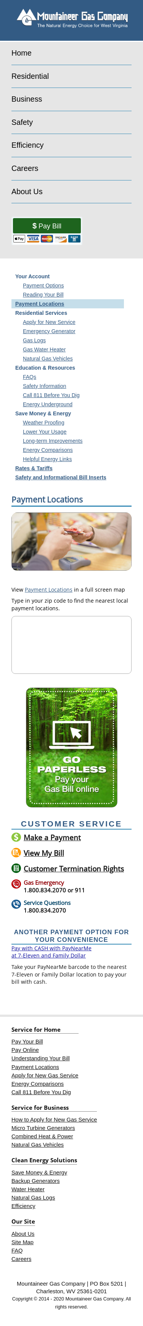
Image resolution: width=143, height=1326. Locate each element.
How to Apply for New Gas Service (54, 1120)
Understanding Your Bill (40, 1058)
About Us (27, 191)
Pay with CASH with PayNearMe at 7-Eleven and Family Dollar (51, 952)
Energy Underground (47, 404)
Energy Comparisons (48, 450)
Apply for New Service (49, 322)
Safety (22, 122)
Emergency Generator (49, 331)
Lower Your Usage (44, 432)
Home (21, 53)
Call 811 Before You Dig (51, 395)
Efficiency (27, 145)
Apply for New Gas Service (45, 1075)
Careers (25, 168)
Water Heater (28, 1189)
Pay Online (25, 1050)
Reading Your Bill (43, 295)
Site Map (22, 1242)
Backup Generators (35, 1181)
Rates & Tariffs (34, 468)
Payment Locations (39, 304)
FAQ (16, 1251)
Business (26, 99)
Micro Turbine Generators (43, 1128)
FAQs (29, 377)
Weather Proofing (43, 423)
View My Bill (44, 853)
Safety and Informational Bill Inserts (60, 477)
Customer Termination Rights (74, 868)
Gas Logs (34, 340)
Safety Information (44, 386)
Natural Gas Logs (33, 1198)
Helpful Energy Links (47, 459)
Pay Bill (50, 226)
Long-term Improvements (52, 441)
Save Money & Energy (39, 1173)
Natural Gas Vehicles (48, 359)
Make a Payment (52, 837)
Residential (30, 76)
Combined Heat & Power (42, 1136)
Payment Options (43, 285)
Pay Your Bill (27, 1042)
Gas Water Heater (44, 349)
